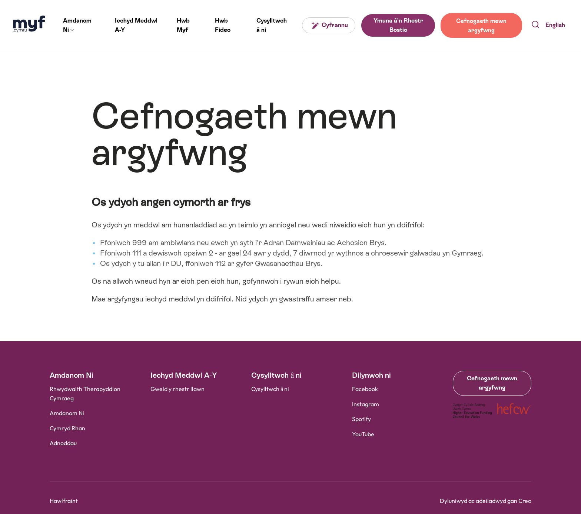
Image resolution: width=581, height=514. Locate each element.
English (555, 25)
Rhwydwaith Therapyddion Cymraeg (85, 394)
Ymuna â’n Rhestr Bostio (397, 25)
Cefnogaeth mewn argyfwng (481, 25)
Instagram (365, 404)
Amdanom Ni (67, 413)
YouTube (363, 434)
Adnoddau (63, 443)
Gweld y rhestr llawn (177, 389)
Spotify (361, 419)
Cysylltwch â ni (270, 389)
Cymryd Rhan (67, 428)
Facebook (365, 389)
